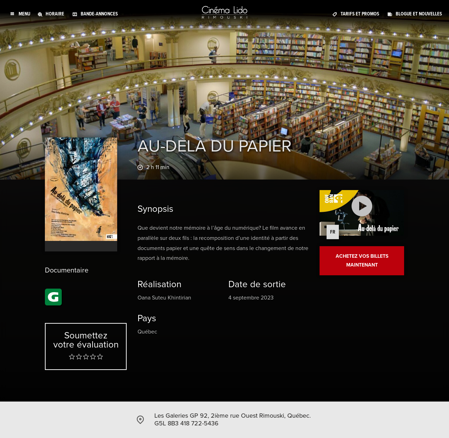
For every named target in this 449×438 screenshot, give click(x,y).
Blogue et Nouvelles (419, 14)
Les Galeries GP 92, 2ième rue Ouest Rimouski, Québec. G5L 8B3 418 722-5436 (232, 419)
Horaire (55, 14)
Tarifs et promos (360, 14)
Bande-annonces (99, 14)
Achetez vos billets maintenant (362, 260)
